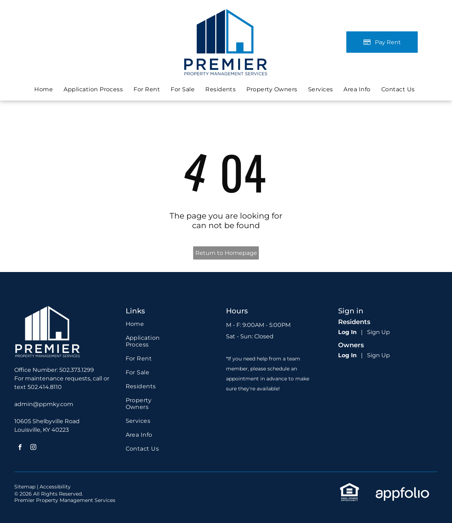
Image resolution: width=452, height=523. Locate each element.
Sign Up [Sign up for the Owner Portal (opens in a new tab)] (378, 355)
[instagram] (33, 448)
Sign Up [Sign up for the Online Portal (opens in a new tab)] (378, 332)
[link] (182, 89)
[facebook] (20, 448)
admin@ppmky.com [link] (43, 404)
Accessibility (55, 486)
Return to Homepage (226, 253)
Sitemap (24, 486)
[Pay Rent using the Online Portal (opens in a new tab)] (382, 42)
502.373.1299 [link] (76, 369)
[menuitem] (43, 89)
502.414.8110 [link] (44, 387)
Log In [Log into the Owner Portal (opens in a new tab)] (347, 355)
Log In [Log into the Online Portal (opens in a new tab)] (347, 332)
